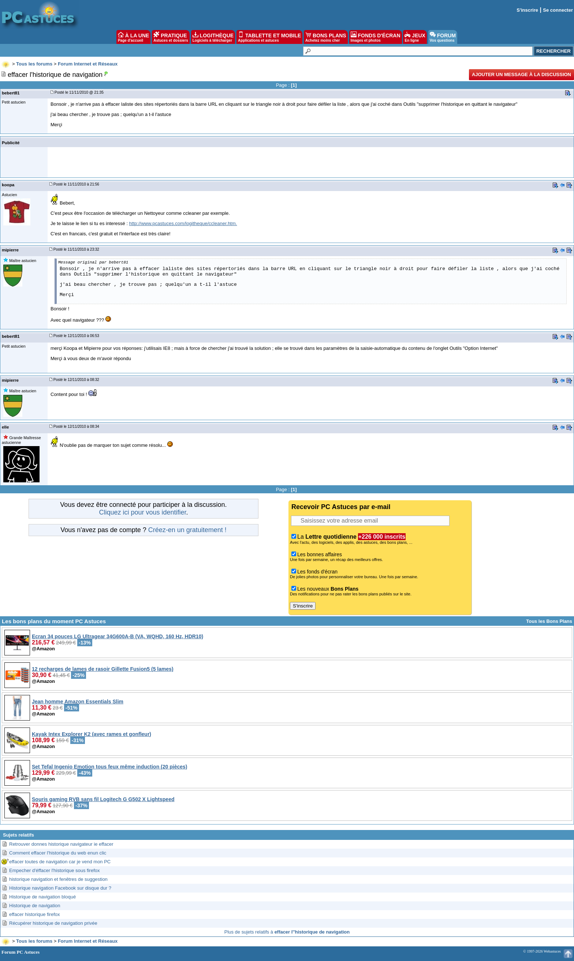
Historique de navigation (34, 905)
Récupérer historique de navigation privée (53, 923)
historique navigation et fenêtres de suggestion (58, 879)
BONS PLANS (325, 36)
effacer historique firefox (34, 914)
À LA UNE (133, 36)
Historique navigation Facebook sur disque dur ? (60, 888)
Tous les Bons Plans (549, 621)
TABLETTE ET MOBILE (269, 36)
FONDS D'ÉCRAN (375, 36)
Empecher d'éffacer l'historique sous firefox (54, 870)
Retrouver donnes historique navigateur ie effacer (61, 844)
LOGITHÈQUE (213, 36)
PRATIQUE (170, 36)
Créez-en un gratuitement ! (187, 530)
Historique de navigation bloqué (42, 897)
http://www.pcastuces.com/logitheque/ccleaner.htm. (183, 223)
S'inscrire (527, 10)
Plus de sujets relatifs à (287, 932)
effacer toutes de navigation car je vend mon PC (60, 861)
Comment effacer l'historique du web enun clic (57, 853)
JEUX (415, 36)
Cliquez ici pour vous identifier (142, 512)
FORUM (443, 36)
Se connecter (558, 10)
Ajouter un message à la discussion (521, 74)
